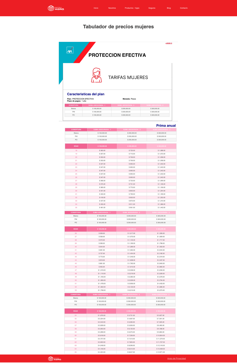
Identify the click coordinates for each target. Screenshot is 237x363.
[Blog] (169, 8)
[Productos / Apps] (132, 8)
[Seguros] (152, 8)
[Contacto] (184, 8)
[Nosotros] (112, 8)
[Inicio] (96, 8)
